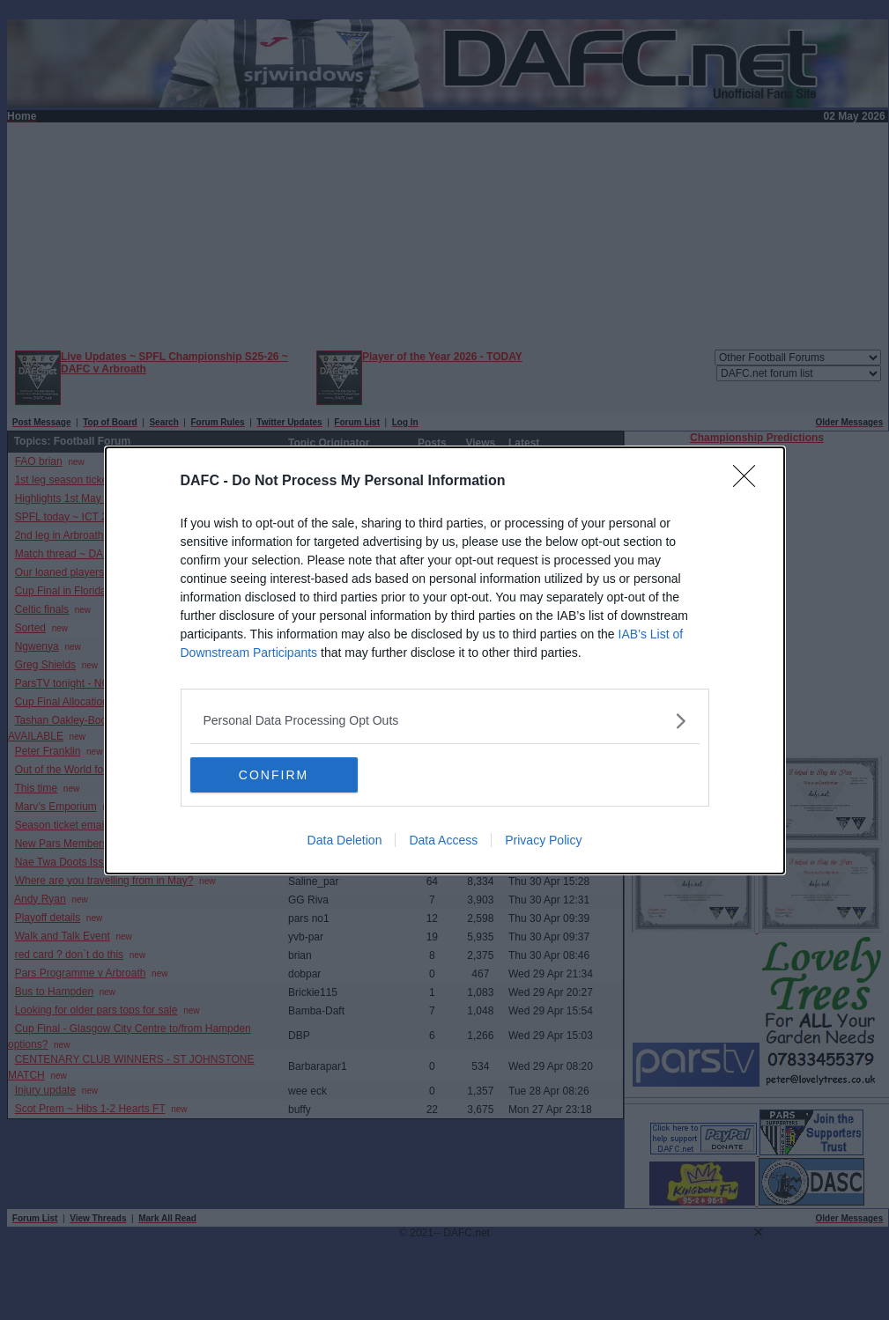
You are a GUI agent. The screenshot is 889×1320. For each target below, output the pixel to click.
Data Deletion (344, 840)
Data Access (443, 840)
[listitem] (445, 721)
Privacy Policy (543, 840)
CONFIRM (273, 775)
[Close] (750, 481)
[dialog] (445, 660)
